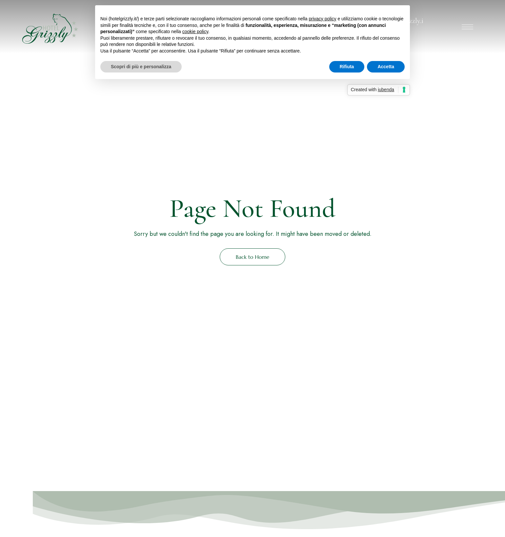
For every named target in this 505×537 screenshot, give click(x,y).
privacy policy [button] (322, 18)
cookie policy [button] (195, 31)
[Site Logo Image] (49, 29)
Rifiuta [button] (347, 66)
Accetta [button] (385, 66)
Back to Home (253, 257)
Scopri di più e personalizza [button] (141, 66)
